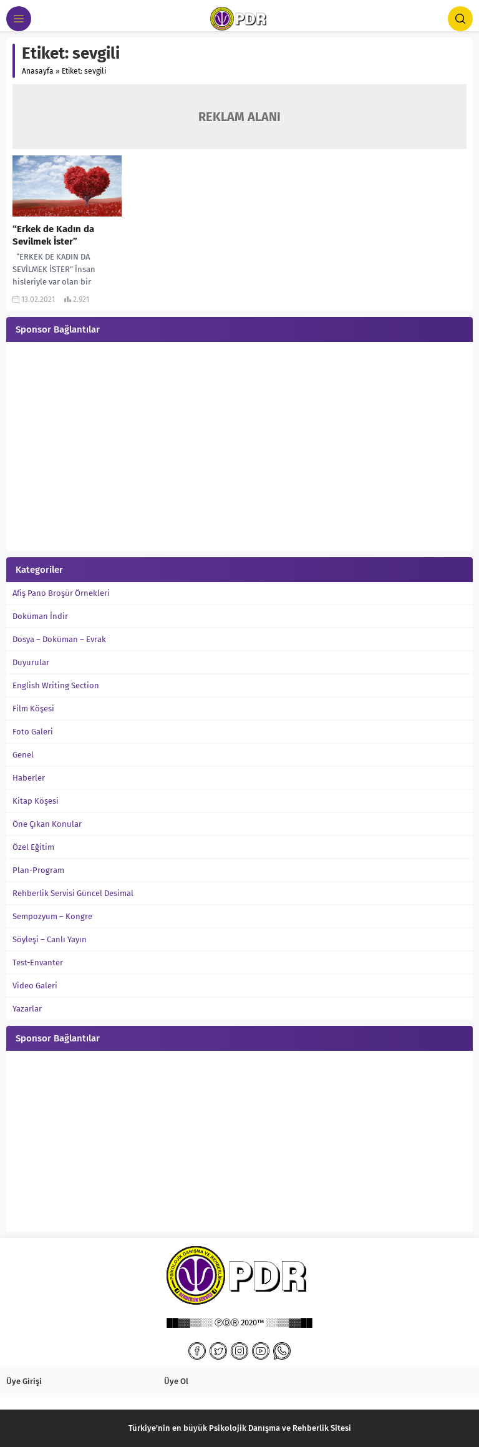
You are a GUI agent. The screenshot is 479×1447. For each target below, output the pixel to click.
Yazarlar (27, 1008)
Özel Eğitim (33, 847)
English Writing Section (55, 685)
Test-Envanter (37, 962)
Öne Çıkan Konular (47, 824)
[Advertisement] (239, 448)
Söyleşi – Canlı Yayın (49, 939)
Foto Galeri (32, 731)
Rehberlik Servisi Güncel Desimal (72, 893)
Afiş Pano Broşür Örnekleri (61, 593)
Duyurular (30, 662)
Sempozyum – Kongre (52, 916)
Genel (23, 754)
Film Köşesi (33, 708)
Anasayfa (38, 71)
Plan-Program (38, 870)
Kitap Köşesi (35, 801)
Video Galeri (34, 985)
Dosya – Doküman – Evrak (59, 639)
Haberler (28, 777)
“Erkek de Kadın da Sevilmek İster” (53, 235)
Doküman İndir (40, 616)
